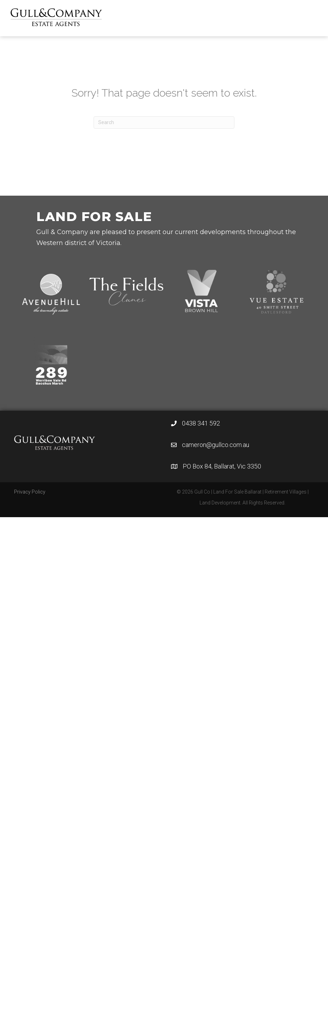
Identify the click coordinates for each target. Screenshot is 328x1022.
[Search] (164, 122)
